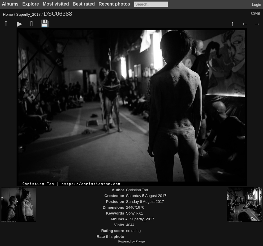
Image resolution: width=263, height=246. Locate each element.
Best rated (84, 3)
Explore (30, 3)
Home (8, 14)
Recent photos (114, 3)
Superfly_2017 (28, 14)
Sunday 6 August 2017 (145, 201)
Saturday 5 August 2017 (146, 196)
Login (256, 4)
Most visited (56, 3)
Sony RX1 (134, 213)
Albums (10, 3)
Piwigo (140, 241)
